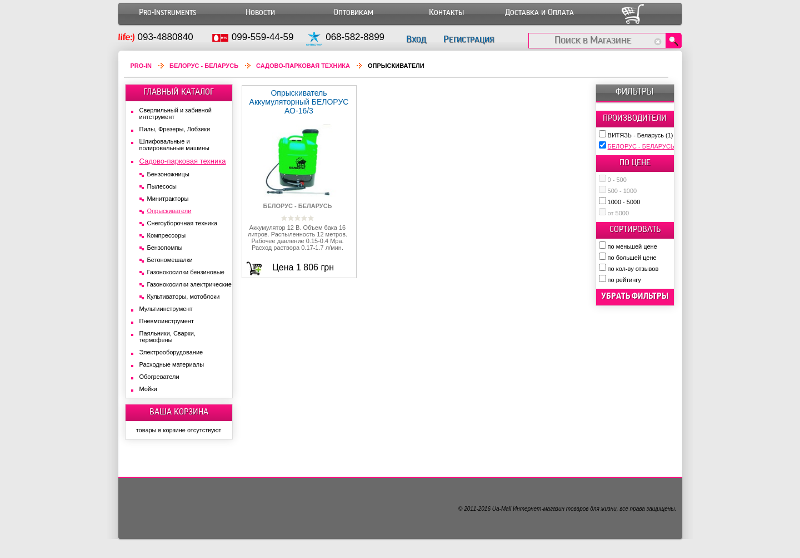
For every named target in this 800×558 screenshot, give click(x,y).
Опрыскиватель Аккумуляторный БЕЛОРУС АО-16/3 (299, 101)
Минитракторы (168, 198)
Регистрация (468, 39)
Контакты (446, 12)
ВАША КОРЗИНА (178, 411)
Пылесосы (162, 186)
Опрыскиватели (169, 211)
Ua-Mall (501, 509)
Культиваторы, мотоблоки (183, 296)
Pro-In (141, 65)
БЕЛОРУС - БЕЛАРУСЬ (646, 146)
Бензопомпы (165, 247)
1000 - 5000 (624, 202)
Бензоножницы (168, 174)
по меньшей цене (632, 246)
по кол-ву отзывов (633, 268)
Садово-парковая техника (303, 65)
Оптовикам (353, 12)
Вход (416, 39)
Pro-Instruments (167, 12)
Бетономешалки (170, 259)
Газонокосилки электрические (189, 284)
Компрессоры (166, 235)
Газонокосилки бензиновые (185, 272)
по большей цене (632, 257)
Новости (260, 12)
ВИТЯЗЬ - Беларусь (640, 135)
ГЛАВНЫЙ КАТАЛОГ (178, 91)
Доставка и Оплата (539, 12)
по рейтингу (624, 279)
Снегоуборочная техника (182, 223)
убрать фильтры (635, 296)
